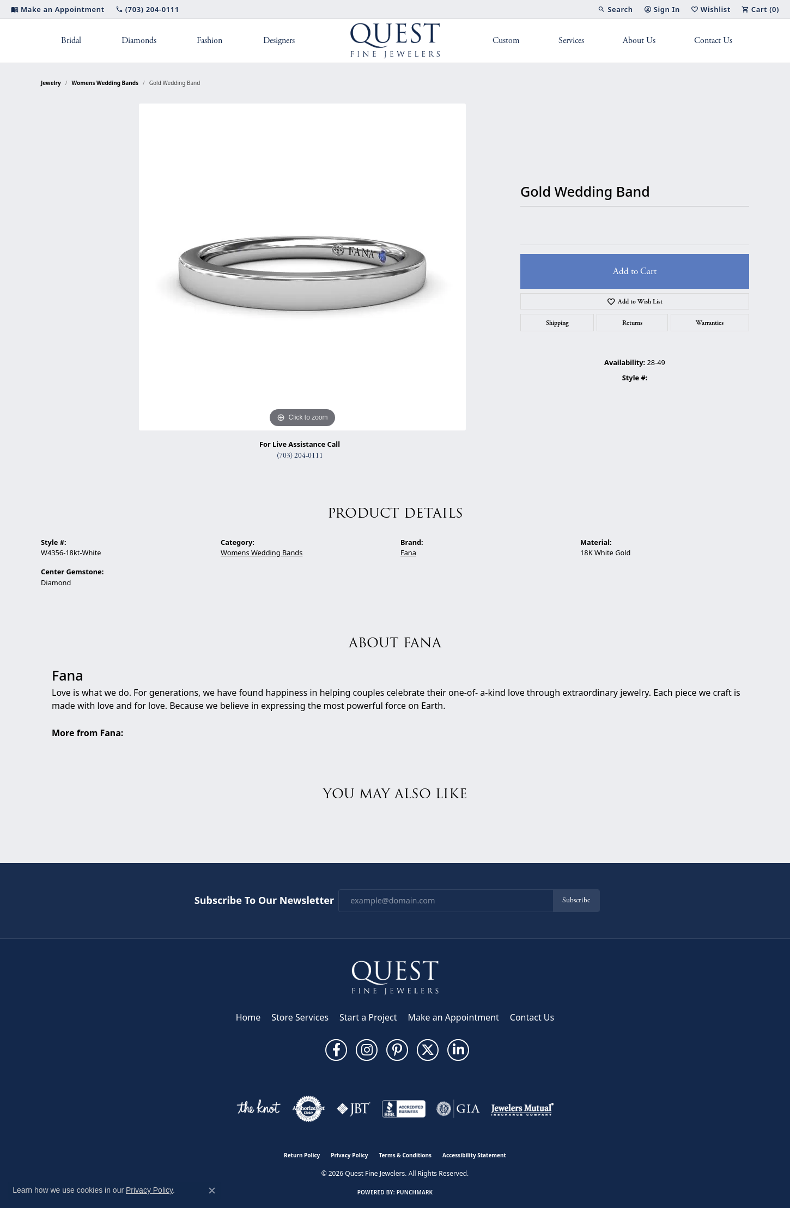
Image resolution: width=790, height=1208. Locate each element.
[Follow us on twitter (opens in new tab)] (428, 1050)
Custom (506, 40)
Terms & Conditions (405, 1155)
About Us (639, 40)
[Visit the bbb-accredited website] (404, 1108)
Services (571, 40)
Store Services (300, 1017)
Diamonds (138, 40)
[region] (302, 267)
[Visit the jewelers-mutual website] (522, 1108)
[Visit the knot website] (258, 1108)
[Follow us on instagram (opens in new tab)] (367, 1050)
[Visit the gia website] (458, 1108)
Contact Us (713, 40)
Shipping (557, 322)
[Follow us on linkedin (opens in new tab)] (458, 1050)
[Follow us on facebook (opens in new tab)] (336, 1050)
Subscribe (576, 900)
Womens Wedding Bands (105, 83)
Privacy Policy (349, 1155)
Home (248, 1017)
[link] (58, 9)
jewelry (51, 83)
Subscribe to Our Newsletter (264, 901)
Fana (408, 552)
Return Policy (302, 1155)
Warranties (710, 322)
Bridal (71, 40)
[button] (615, 9)
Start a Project (368, 1017)
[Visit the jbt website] (353, 1108)
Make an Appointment (453, 1017)
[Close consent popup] (212, 1190)
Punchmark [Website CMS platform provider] (415, 1192)
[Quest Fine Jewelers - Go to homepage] (395, 977)
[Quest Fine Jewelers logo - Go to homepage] (395, 41)
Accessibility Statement (474, 1155)
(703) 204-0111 (300, 455)
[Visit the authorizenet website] (309, 1108)
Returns (632, 322)
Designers (279, 40)
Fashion (209, 40)
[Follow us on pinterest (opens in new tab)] (397, 1050)
